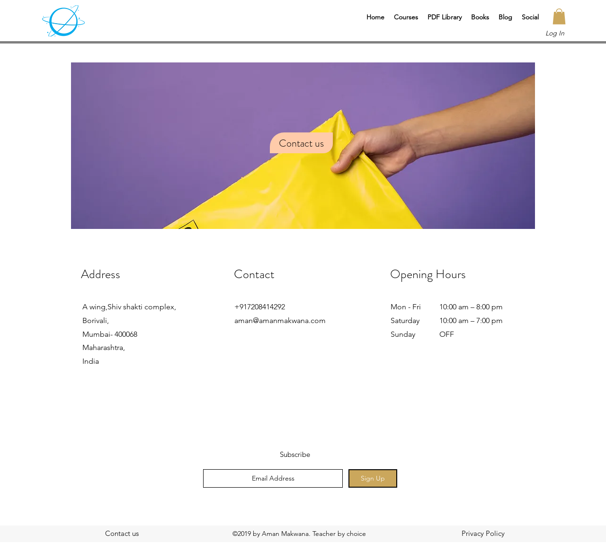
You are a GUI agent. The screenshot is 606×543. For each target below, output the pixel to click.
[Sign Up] (372, 478)
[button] (406, 17)
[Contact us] (121, 533)
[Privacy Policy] (483, 533)
